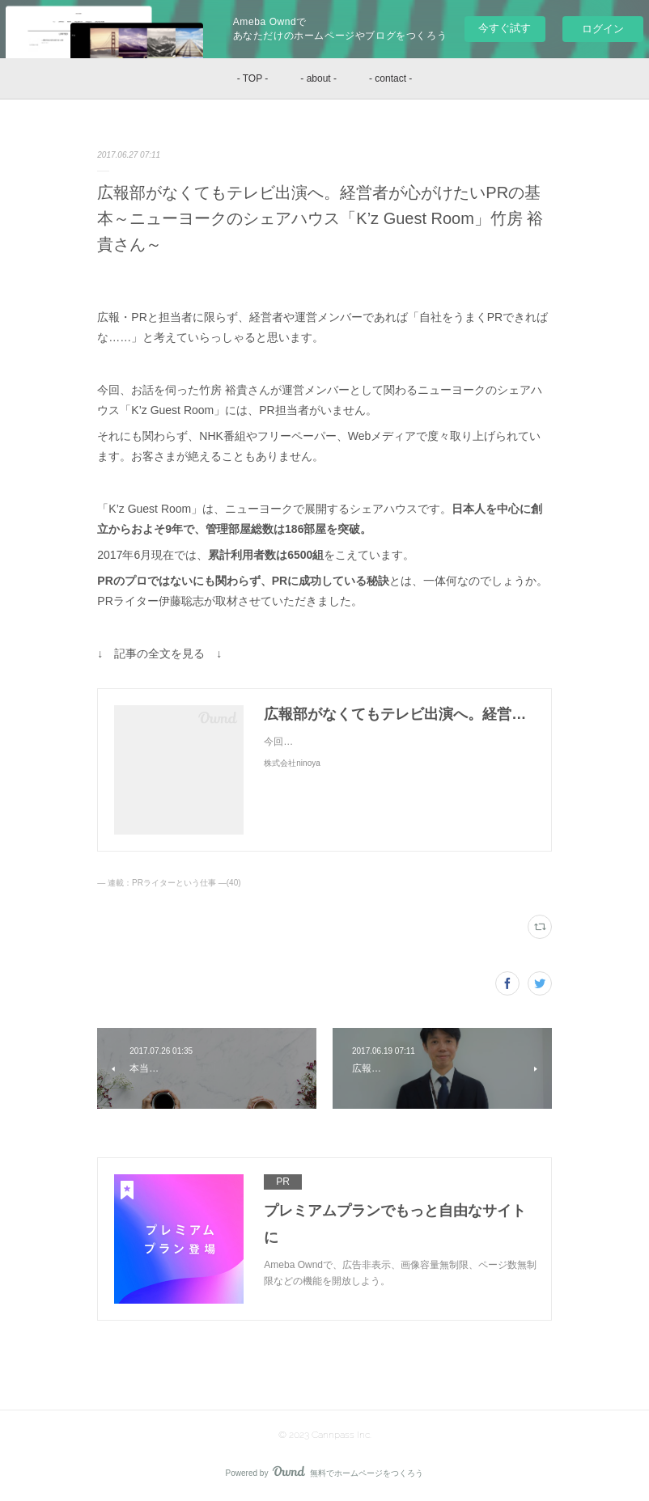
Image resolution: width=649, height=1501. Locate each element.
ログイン (603, 29)
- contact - (390, 78)
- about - (318, 78)
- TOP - (253, 78)
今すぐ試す (504, 28)
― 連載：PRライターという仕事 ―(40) (168, 882)
